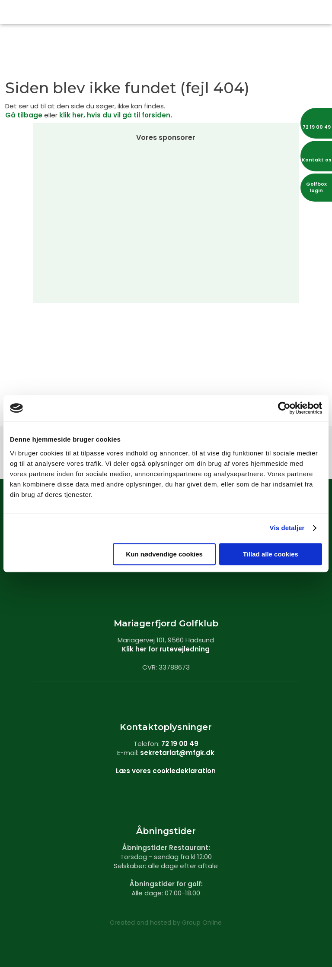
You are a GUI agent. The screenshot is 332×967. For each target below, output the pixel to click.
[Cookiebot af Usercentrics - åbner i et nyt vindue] (284, 407)
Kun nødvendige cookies (164, 554)
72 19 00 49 (179, 743)
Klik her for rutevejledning (166, 649)
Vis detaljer (287, 527)
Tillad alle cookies (270, 554)
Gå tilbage (23, 115)
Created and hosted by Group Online (166, 922)
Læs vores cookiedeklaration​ (166, 770)
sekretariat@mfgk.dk (177, 752)
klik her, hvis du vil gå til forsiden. (115, 115)
